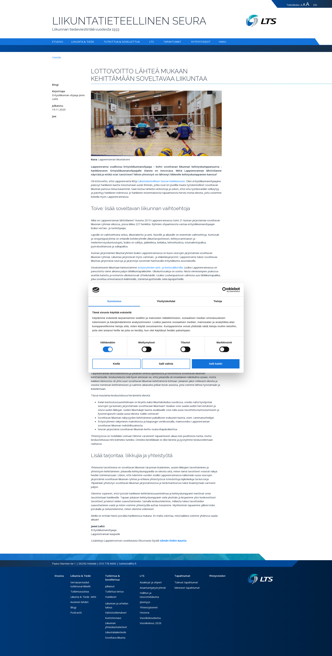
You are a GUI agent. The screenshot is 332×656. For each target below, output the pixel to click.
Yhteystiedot (201, 41)
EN (315, 5)
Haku (222, 41)
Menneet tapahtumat (187, 587)
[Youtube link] (271, 589)
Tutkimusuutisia (79, 591)
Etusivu (57, 41)
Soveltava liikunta (115, 637)
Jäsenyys (145, 602)
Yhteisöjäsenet (149, 607)
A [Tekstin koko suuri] (304, 4)
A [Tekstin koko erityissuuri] (307, 3)
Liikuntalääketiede (115, 632)
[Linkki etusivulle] (260, 579)
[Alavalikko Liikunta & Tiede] (94, 41)
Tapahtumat (172, 41)
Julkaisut (110, 586)
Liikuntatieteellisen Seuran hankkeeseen (161, 181)
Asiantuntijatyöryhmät (153, 587)
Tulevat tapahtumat (186, 582)
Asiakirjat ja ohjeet (151, 582)
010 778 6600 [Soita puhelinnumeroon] (107, 563)
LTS (151, 41)
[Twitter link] (266, 589)
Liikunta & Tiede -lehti (83, 597)
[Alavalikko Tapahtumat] (182, 41)
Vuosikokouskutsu (150, 618)
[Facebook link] (263, 589)
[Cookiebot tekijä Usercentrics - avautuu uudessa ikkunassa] (225, 289)
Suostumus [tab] (114, 301)
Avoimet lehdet (79, 602)
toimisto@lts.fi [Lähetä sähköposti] (127, 563)
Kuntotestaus (113, 618)
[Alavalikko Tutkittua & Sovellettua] (140, 41)
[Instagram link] (268, 589)
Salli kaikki (215, 363)
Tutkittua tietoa (114, 591)
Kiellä (116, 363)
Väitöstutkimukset (115, 612)
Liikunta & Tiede (82, 41)
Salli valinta (166, 363)
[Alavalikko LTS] (154, 41)
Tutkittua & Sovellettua (122, 41)
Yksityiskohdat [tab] (166, 301)
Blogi (73, 607)
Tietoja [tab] (218, 301)
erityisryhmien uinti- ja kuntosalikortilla (160, 267)
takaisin (56, 57)
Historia (144, 612)
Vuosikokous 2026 (150, 623)
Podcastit (76, 612)
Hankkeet (110, 597)
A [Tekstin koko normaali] (301, 5)
